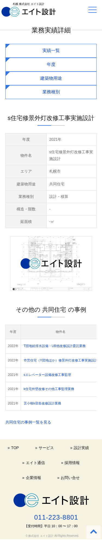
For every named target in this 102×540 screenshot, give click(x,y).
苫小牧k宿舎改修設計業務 (42, 403)
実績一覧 (51, 50)
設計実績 (81, 448)
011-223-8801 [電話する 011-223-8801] (56, 517)
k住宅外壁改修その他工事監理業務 (49, 389)
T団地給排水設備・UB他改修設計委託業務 (55, 346)
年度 (51, 64)
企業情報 (33, 477)
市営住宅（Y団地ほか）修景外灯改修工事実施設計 (61, 360)
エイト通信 (35, 463)
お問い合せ (70, 477)
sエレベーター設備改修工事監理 (47, 375)
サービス (46, 448)
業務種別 (51, 92)
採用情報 (72, 463)
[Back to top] (93, 532)
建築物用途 (51, 78)
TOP (15, 448)
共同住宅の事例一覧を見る (28, 422)
